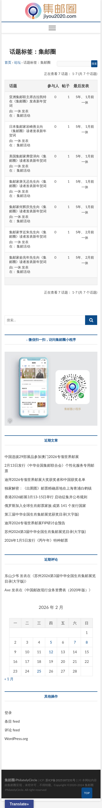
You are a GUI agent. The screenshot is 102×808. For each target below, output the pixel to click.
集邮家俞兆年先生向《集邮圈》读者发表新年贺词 (27, 259)
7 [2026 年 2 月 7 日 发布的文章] (75, 642)
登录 (8, 712)
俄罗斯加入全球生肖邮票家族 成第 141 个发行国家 (45, 505)
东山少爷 (12, 575)
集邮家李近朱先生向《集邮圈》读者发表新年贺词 (27, 234)
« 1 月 (9, 679)
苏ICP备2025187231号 (60, 780)
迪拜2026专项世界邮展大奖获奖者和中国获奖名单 (45, 479)
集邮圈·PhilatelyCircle (21, 780)
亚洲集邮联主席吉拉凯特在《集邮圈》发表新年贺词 (27, 101)
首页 (8, 62)
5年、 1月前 (85, 97)
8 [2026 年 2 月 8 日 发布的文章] (87, 642)
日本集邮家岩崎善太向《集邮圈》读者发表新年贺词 (27, 130)
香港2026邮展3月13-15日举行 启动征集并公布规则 (46, 497)
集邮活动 (23, 115)
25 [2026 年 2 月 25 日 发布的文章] (39, 671)
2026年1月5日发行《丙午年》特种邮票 (36, 540)
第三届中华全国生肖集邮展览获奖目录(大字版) (42, 514)
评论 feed (12, 730)
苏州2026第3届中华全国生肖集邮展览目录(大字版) (45, 531)
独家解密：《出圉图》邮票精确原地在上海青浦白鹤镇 (48, 488)
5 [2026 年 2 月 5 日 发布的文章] (51, 642)
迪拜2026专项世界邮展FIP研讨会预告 (35, 523)
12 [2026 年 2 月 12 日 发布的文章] (51, 652)
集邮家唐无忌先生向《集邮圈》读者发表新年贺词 (27, 183)
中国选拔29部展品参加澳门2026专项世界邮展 (42, 456)
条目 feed (12, 721)
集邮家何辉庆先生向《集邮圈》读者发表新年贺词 (27, 209)
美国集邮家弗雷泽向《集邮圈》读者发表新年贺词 (27, 158)
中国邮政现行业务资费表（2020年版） (57, 590)
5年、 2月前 (85, 232)
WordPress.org (16, 738)
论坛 (17, 62)
